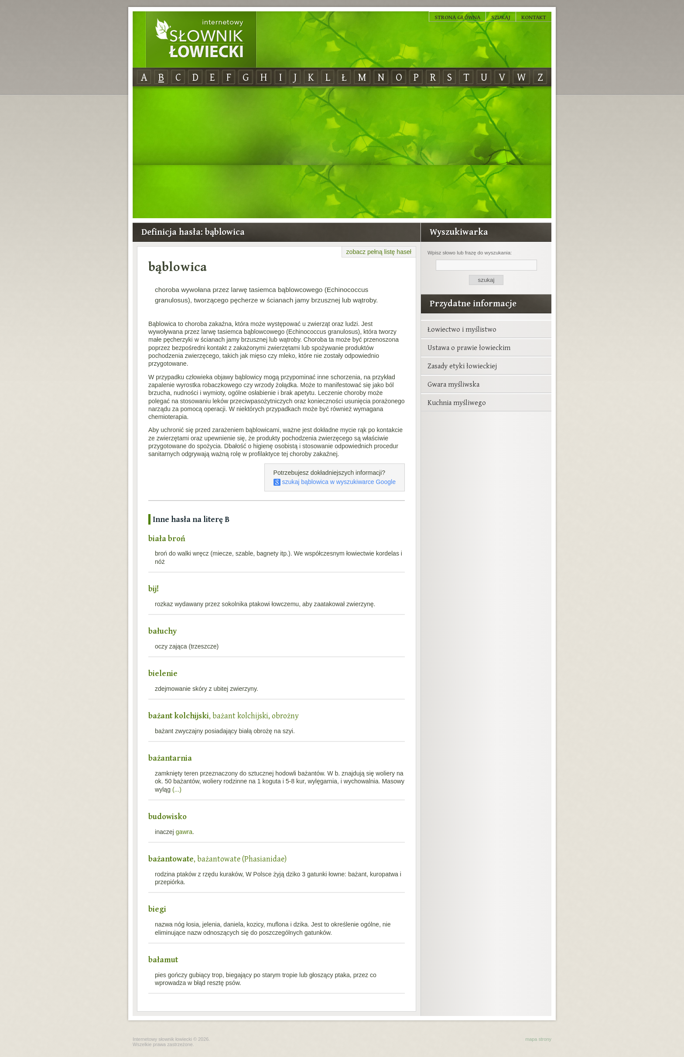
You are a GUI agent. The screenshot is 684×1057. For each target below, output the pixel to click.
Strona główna (457, 17)
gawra (184, 831)
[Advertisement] (342, 153)
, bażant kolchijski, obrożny (223, 715)
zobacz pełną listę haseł (378, 251)
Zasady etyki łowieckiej (462, 365)
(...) (176, 789)
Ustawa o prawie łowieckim (469, 347)
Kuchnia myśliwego (457, 402)
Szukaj (500, 17)
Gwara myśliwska (453, 384)
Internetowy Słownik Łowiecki (201, 39)
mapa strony (538, 1039)
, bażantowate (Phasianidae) (217, 859)
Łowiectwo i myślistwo (462, 329)
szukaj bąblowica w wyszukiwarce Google (335, 481)
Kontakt (533, 17)
